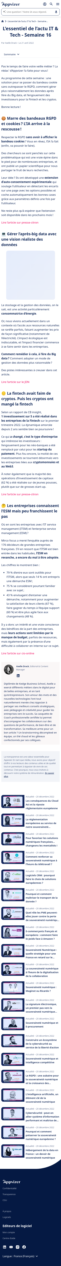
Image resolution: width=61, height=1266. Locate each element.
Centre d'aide (9, 1238)
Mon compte (9, 1232)
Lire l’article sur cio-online (17, 653)
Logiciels (7, 1217)
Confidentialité (9, 1188)
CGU (5, 1200)
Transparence (9, 1194)
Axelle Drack (11, 42)
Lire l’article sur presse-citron (20, 222)
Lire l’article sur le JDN (15, 382)
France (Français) (26, 1256)
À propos (7, 1211)
